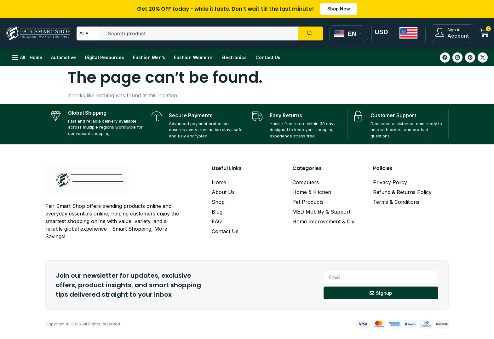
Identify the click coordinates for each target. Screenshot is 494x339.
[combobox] (198, 34)
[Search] (310, 34)
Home (36, 58)
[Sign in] (439, 32)
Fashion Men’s (149, 58)
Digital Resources (104, 58)
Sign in (454, 30)
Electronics (234, 58)
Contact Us (268, 58)
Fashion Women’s (193, 58)
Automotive (63, 58)
